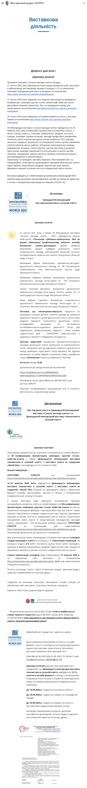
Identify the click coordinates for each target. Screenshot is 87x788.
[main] (43, 24)
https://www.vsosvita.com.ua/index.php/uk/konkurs (30, 94)
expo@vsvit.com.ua (35, 659)
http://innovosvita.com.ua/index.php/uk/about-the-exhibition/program (41, 478)
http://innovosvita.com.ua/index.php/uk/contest (30, 561)
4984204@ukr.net (54, 659)
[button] (2, 3)
